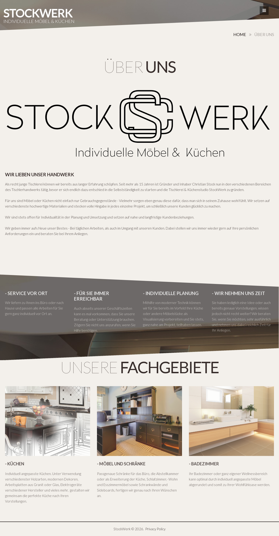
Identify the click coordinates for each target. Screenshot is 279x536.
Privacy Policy (155, 529)
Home (239, 34)
